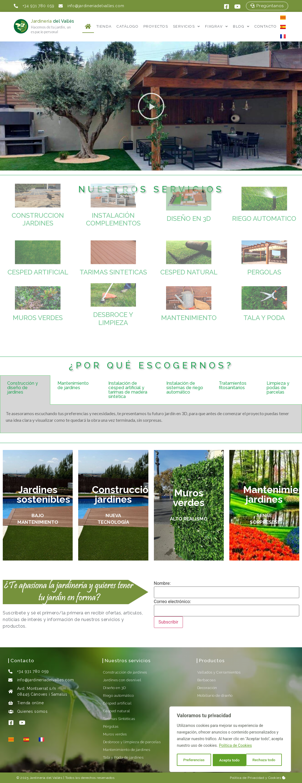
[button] (151, 106)
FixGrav (216, 26)
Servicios (186, 26)
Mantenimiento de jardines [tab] (73, 385)
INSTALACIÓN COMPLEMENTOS (113, 195)
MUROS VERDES (38, 298)
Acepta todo (266, 760)
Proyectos (155, 26)
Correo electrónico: (172, 601)
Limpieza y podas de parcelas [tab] (278, 388)
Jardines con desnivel (122, 680)
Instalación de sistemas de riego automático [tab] (184, 388)
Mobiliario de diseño (215, 695)
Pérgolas (111, 726)
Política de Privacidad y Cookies (257, 778)
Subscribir (168, 622)
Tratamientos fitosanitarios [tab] (232, 385)
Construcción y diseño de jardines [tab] (22, 388)
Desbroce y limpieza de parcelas (132, 742)
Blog (241, 26)
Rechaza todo (230, 760)
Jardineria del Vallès (46, 778)
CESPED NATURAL (188, 252)
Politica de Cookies (235, 746)
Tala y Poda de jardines (123, 757)
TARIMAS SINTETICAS (113, 252)
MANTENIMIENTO (189, 298)
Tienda (104, 26)
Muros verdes (115, 734)
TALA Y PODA (264, 298)
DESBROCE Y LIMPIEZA (113, 295)
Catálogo (127, 26)
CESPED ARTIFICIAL (37, 252)
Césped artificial (117, 703)
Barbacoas (206, 680)
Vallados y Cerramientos (219, 672)
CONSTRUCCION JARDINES (38, 195)
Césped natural (116, 711)
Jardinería (52, 21)
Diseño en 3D (114, 688)
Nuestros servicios (128, 660)
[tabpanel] (151, 419)
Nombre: (162, 583)
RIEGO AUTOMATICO (264, 198)
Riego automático (118, 695)
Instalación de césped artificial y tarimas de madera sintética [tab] (127, 390)
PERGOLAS (264, 252)
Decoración (207, 688)
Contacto (265, 26)
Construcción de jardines (125, 672)
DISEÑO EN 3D (189, 198)
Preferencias (194, 760)
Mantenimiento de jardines (126, 750)
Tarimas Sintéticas (119, 719)
